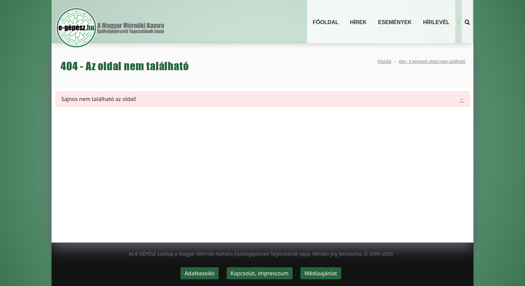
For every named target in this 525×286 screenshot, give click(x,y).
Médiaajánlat (320, 273)
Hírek (358, 22)
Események (394, 22)
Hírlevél (436, 22)
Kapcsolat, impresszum (260, 273)
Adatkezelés (199, 273)
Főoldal (326, 22)
